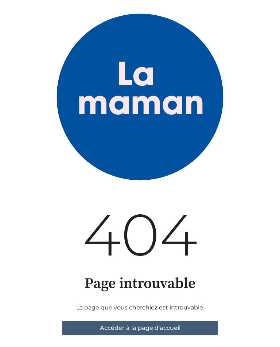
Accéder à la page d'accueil (140, 327)
